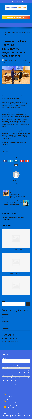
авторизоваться (6, 219)
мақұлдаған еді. (15, 144)
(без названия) (5, 314)
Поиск (3, 301)
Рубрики (4, 358)
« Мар (15, 384)
